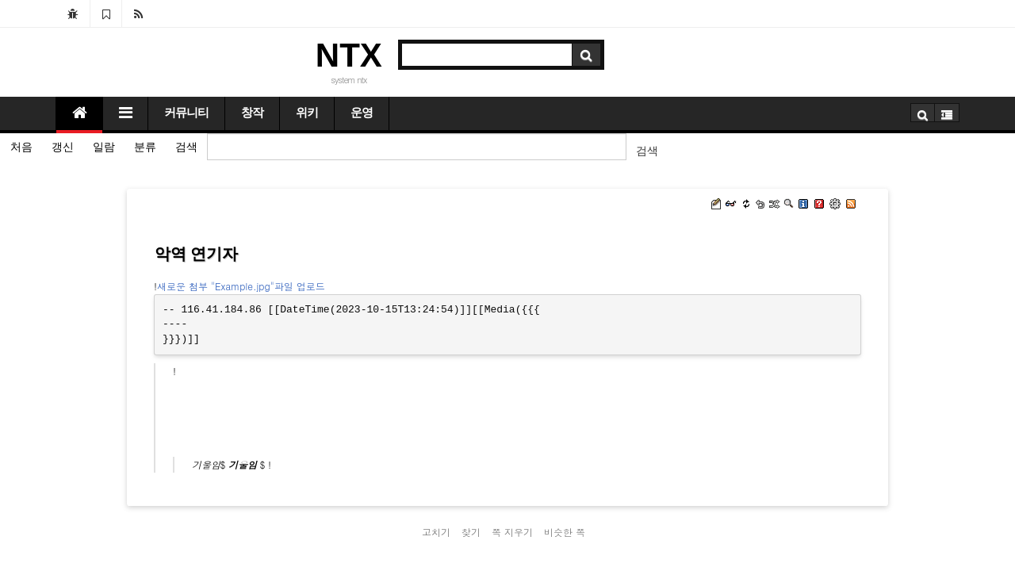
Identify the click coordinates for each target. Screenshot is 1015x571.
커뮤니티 (186, 112)
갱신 (63, 146)
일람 (104, 146)
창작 (252, 112)
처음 (21, 146)
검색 (186, 146)
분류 (145, 146)
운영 (361, 112)
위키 (307, 112)
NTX (349, 55)
